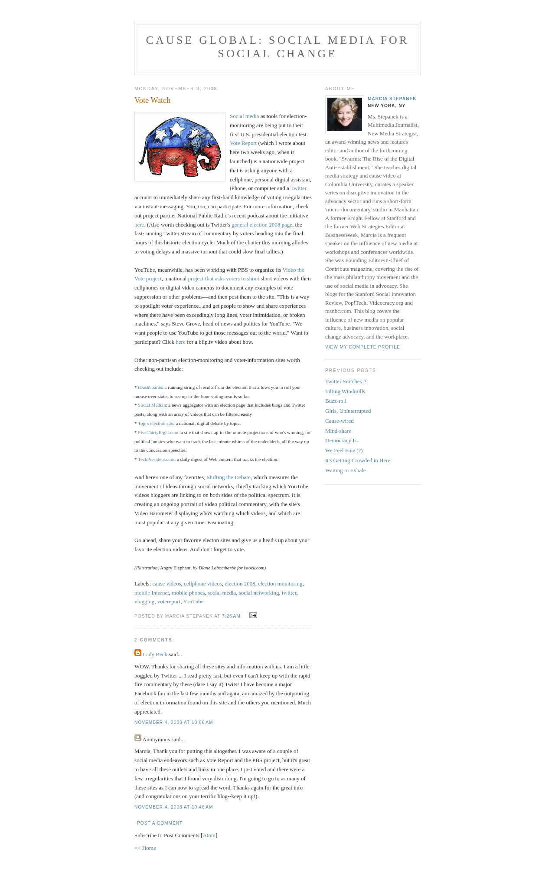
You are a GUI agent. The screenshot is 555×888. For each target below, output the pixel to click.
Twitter (299, 188)
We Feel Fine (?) (344, 450)
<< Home (145, 848)
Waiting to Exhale (345, 470)
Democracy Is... (343, 440)
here (139, 224)
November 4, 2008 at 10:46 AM (173, 807)
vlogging (144, 601)
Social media (244, 116)
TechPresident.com (156, 459)
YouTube (193, 601)
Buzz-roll (335, 401)
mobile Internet (151, 592)
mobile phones (188, 592)
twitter (289, 592)
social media (222, 592)
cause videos (167, 583)
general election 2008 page (262, 224)
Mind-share (338, 431)
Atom (208, 835)
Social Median (152, 405)
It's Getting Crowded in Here (357, 460)
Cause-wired (339, 421)
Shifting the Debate (229, 477)
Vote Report (243, 143)
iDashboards (150, 387)
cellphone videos (203, 583)
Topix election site (155, 423)
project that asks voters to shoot (223, 278)
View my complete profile (362, 347)
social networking (259, 592)
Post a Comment (160, 823)
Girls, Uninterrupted (348, 411)
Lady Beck (155, 654)
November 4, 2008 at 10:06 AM (173, 722)
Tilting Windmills (345, 391)
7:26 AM (232, 616)
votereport (168, 601)
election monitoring (280, 583)
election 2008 (240, 583)
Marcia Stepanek (392, 98)
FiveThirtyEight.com (158, 432)
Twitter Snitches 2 (345, 381)
